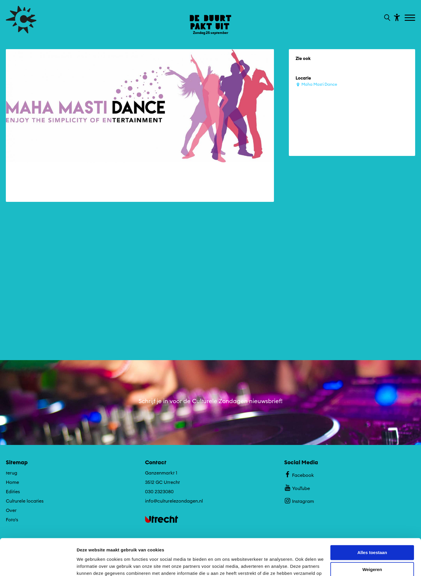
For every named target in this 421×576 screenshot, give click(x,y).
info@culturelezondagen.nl (174, 500)
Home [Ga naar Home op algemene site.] (12, 482)
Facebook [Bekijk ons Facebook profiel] (299, 474)
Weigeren (372, 537)
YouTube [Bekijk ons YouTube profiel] (297, 487)
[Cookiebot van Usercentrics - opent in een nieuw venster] (37, 564)
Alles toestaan (372, 520)
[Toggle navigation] (410, 18)
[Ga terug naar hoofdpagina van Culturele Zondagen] (21, 19)
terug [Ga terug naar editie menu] (11, 472)
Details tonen (90, 564)
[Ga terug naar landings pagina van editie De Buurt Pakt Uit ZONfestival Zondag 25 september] (210, 20)
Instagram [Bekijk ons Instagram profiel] (299, 500)
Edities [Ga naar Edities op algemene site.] (13, 491)
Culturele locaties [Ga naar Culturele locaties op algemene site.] (25, 500)
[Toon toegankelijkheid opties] (396, 17)
